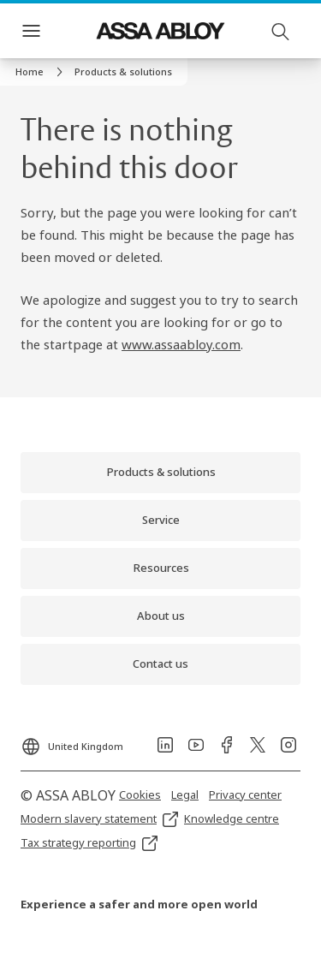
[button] (123, 71)
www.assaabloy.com (181, 344)
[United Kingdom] (72, 741)
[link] (41, 71)
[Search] (280, 31)
